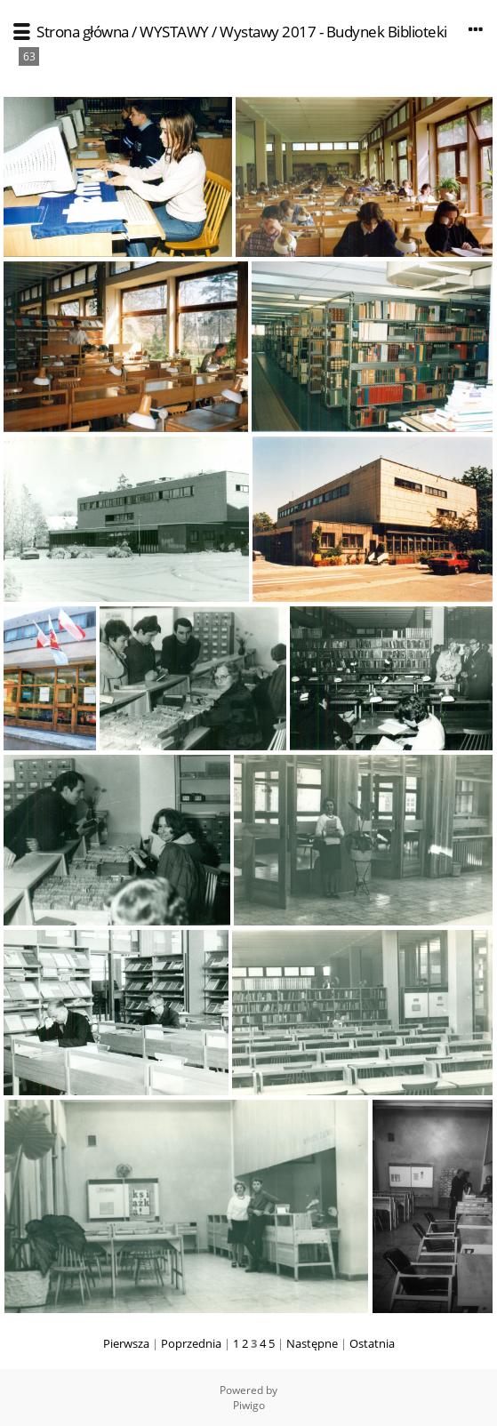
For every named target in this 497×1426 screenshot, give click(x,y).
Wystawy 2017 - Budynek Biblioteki (333, 31)
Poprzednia (191, 1343)
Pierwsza (126, 1343)
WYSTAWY (174, 31)
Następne (312, 1343)
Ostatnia (372, 1343)
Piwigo (249, 1405)
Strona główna (82, 31)
